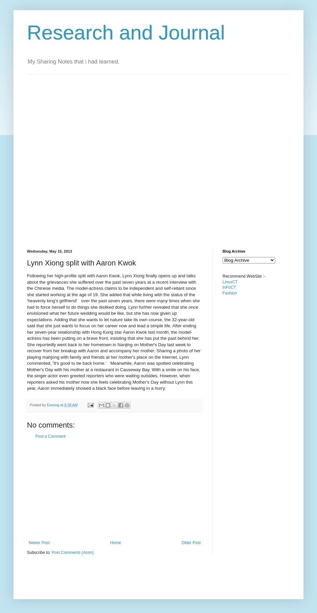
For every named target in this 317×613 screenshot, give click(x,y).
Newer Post (39, 542)
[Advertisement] (81, 156)
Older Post (191, 542)
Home (115, 542)
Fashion (230, 293)
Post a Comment (50, 436)
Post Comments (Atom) (73, 552)
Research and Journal (126, 32)
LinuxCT (230, 282)
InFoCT (229, 287)
